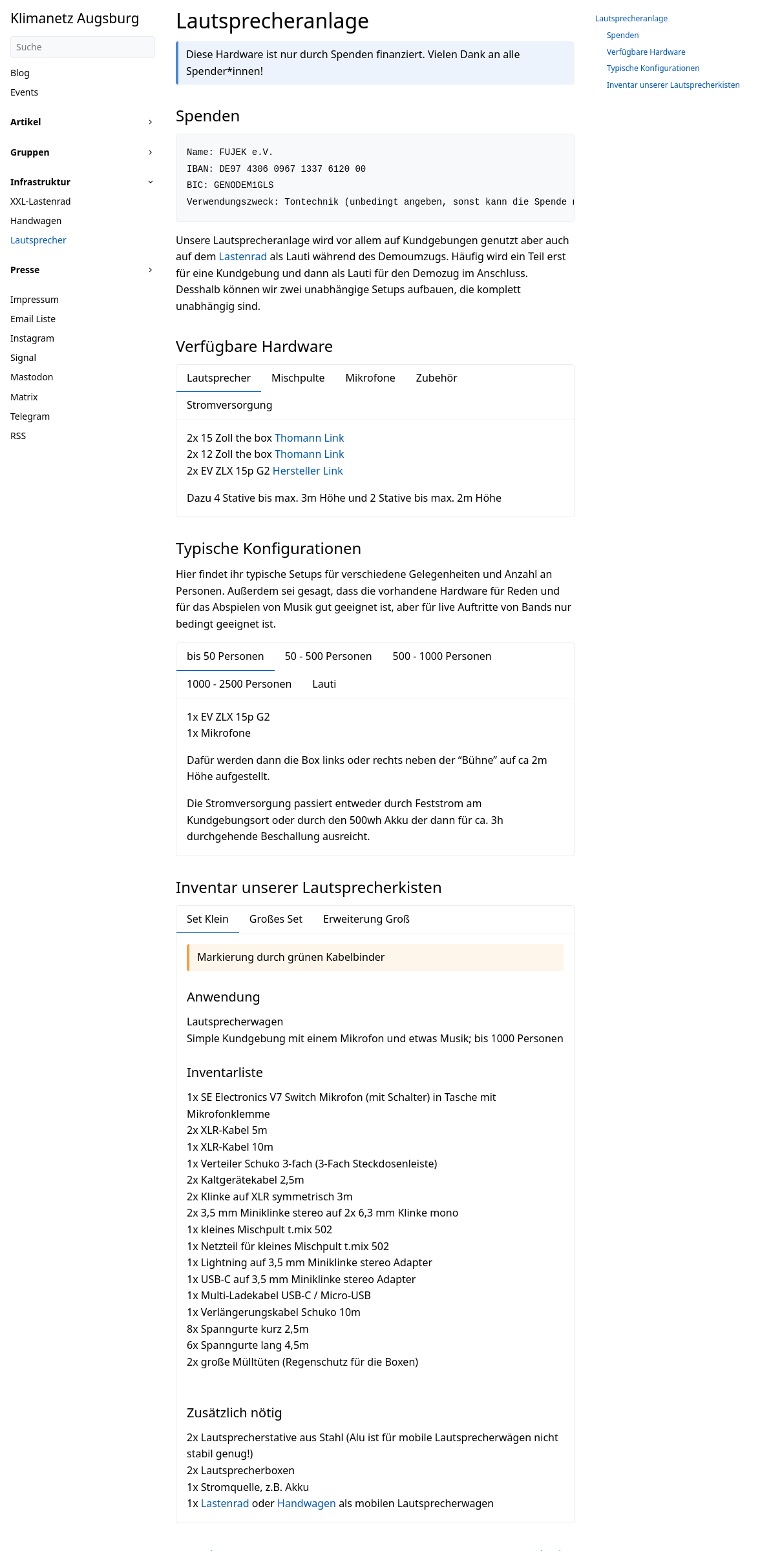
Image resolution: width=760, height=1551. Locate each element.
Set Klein (208, 919)
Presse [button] (24, 269)
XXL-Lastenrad (40, 201)
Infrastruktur (40, 182)
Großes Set (275, 919)
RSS (18, 435)
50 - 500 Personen (328, 656)
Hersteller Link (308, 471)
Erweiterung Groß (366, 919)
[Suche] (82, 47)
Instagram (32, 338)
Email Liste (33, 319)
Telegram (30, 416)
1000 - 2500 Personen (239, 684)
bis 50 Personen (225, 656)
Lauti (324, 684)
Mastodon (32, 377)
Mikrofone (371, 378)
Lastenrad (243, 256)
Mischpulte (298, 378)
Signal (23, 357)
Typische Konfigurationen (653, 68)
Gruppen (30, 152)
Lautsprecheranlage (631, 18)
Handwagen (36, 220)
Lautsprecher (38, 240)
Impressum (34, 299)
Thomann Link (309, 438)
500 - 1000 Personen (442, 656)
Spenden (623, 35)
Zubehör (437, 378)
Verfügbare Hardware (646, 51)
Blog (20, 73)
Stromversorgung (230, 405)
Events (24, 92)
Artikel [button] (25, 122)
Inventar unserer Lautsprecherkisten (673, 84)
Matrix (23, 397)
